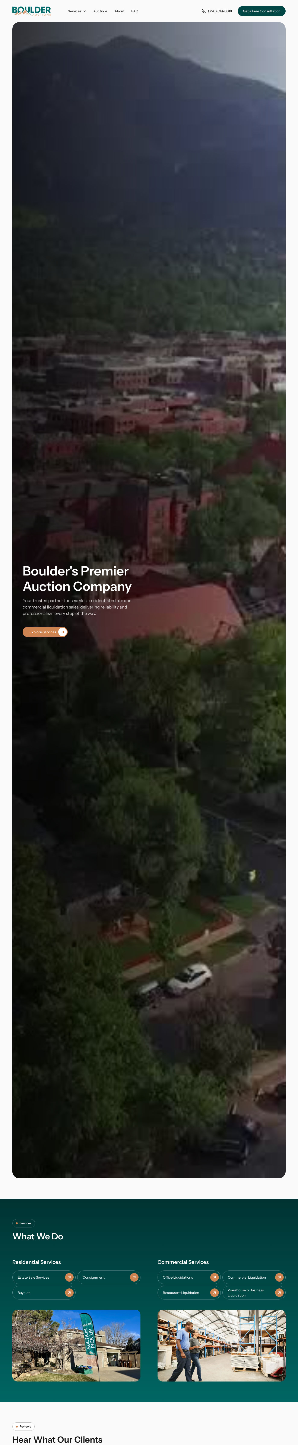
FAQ (134, 11)
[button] (77, 11)
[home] (31, 11)
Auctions (100, 11)
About (119, 11)
